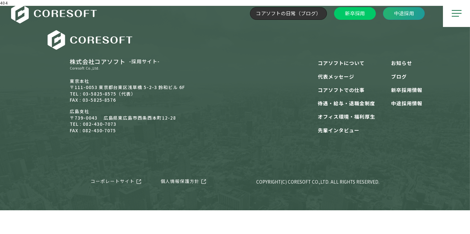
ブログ (399, 76)
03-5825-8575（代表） (109, 93)
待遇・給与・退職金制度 (346, 103)
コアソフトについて (341, 62)
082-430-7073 (100, 124)
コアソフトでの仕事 (341, 89)
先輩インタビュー (339, 130)
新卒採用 (355, 13)
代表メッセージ (336, 76)
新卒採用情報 (406, 89)
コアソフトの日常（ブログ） (288, 13)
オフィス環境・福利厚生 (346, 116)
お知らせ (401, 62)
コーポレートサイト (113, 181)
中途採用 (404, 13)
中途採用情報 (406, 103)
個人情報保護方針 (180, 181)
